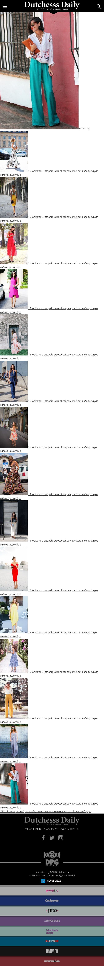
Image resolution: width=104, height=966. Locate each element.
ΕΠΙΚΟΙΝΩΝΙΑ (33, 829)
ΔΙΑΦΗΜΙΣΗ (51, 829)
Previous (84, 128)
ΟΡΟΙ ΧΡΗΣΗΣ (69, 829)
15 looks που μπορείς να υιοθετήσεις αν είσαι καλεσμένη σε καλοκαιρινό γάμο (45, 811)
